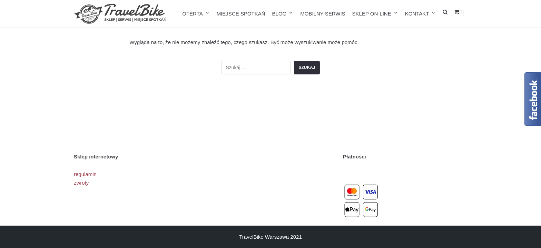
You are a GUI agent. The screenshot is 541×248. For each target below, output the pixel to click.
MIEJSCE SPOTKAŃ (241, 14)
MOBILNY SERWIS (322, 14)
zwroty (81, 183)
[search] (445, 13)
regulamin (85, 174)
